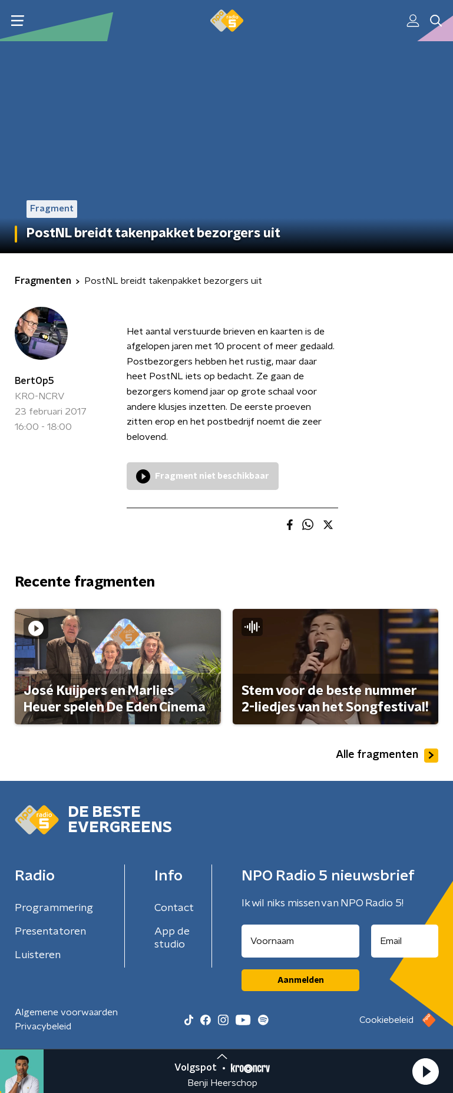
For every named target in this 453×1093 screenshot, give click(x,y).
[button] (425, 1071)
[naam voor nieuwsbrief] (300, 941)
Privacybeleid (43, 1026)
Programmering (54, 908)
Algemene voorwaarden (66, 1012)
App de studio (172, 938)
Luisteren (38, 955)
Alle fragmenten (387, 755)
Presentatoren (50, 931)
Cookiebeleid (386, 1020)
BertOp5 (34, 381)
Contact (174, 908)
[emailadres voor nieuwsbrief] (404, 941)
